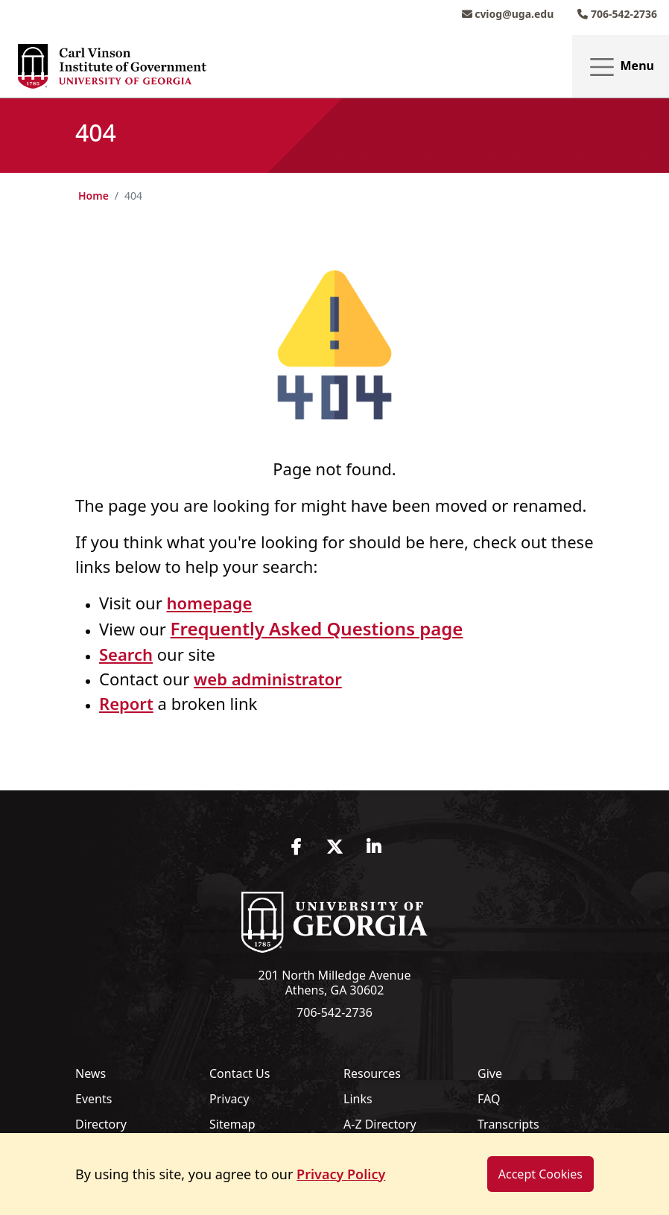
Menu (620, 66)
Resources (372, 1073)
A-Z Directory (379, 1124)
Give (490, 1073)
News (90, 1073)
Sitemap (232, 1124)
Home (93, 195)
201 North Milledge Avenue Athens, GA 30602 (335, 982)
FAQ (489, 1099)
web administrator (268, 678)
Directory (101, 1124)
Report (126, 703)
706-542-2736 (617, 14)
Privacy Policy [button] (341, 1174)
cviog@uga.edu (508, 14)
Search (126, 654)
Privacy (229, 1099)
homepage (209, 602)
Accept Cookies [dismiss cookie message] (540, 1175)
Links (357, 1099)
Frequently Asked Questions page (317, 628)
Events (93, 1099)
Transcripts (508, 1124)
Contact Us (239, 1073)
